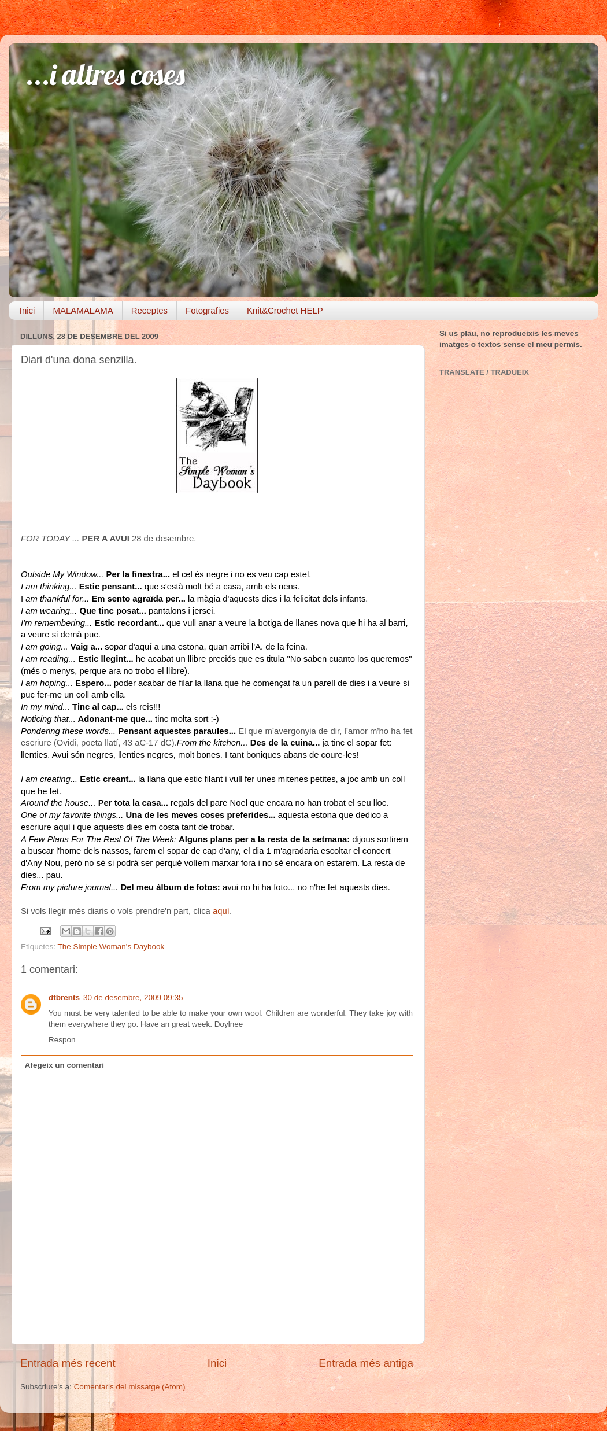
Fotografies (207, 310)
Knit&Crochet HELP (285, 310)
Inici (27, 310)
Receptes (149, 310)
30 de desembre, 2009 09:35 (133, 997)
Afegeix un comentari (64, 1065)
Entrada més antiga (366, 1363)
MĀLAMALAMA (83, 310)
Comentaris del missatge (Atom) (130, 1386)
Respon (62, 1039)
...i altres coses (105, 74)
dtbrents (64, 997)
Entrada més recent (68, 1363)
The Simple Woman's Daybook (111, 946)
